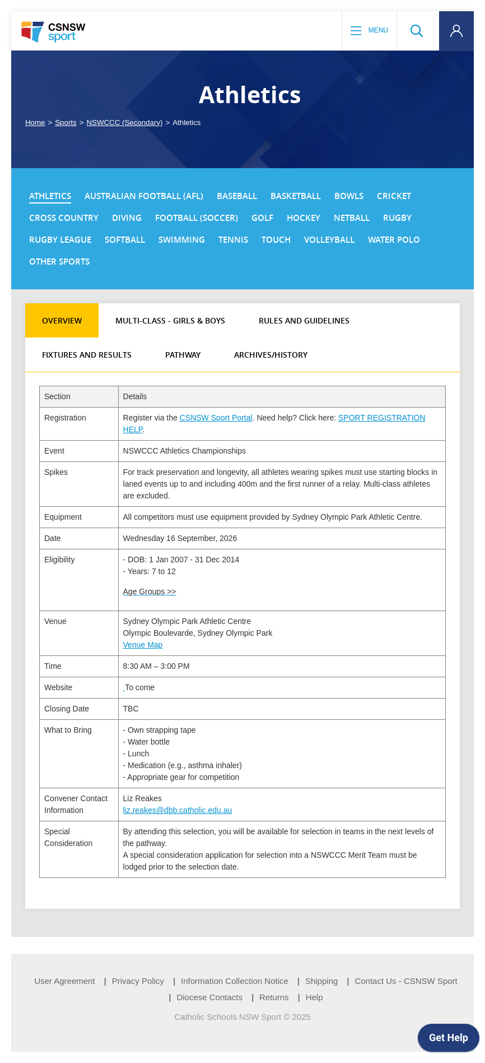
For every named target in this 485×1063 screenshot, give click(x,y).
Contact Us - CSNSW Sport (406, 981)
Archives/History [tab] (270, 354)
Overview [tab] (62, 320)
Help (314, 997)
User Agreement (64, 981)
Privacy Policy (138, 981)
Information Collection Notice (234, 981)
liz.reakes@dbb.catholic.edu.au (177, 810)
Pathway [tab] (182, 354)
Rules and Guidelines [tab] (304, 320)
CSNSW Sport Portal (216, 417)
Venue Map (143, 644)
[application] (448, 1040)
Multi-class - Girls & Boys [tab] (170, 320)
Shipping (321, 981)
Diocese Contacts (209, 997)
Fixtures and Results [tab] (87, 354)
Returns (274, 997)
